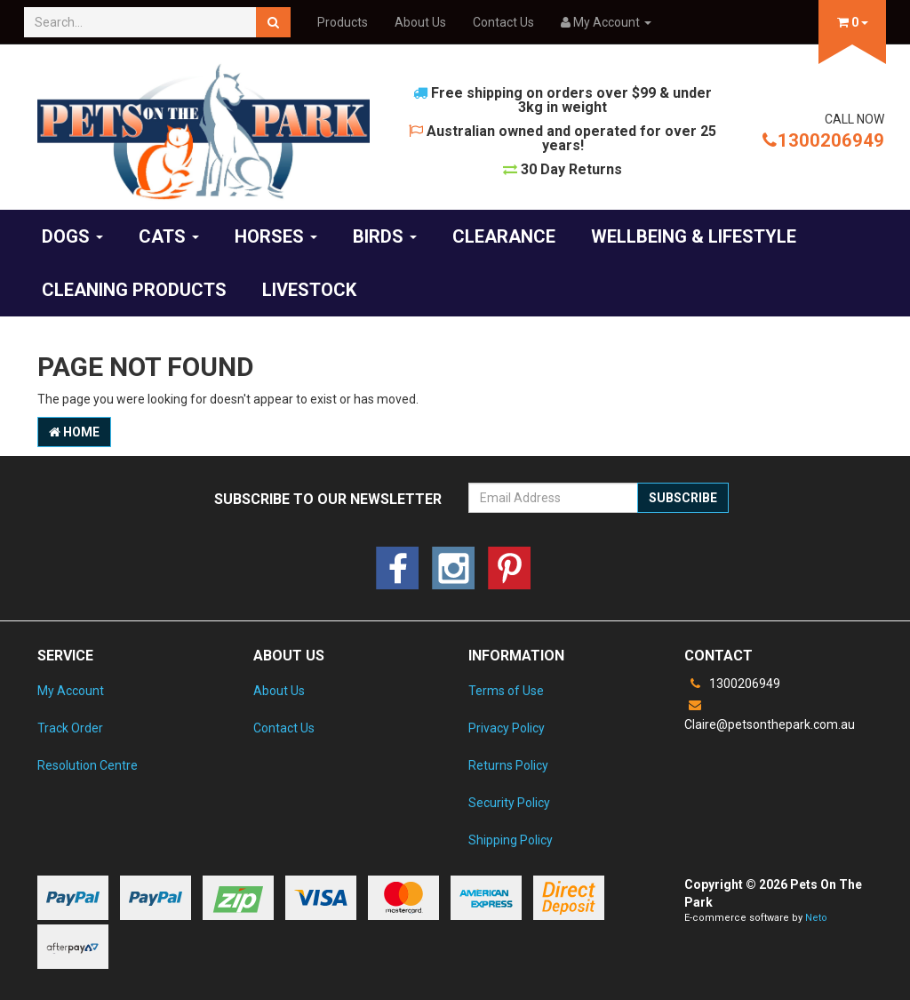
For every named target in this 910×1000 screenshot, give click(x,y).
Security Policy (509, 803)
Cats (169, 236)
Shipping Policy (510, 840)
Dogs (72, 236)
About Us (420, 22)
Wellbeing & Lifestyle (693, 236)
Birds (385, 236)
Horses (276, 236)
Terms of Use (506, 691)
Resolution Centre (87, 765)
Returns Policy (508, 765)
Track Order (70, 728)
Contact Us (503, 22)
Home (74, 432)
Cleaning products (134, 289)
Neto (816, 918)
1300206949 (823, 140)
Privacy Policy (506, 728)
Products (342, 22)
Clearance (503, 236)
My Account (70, 691)
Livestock (309, 289)
